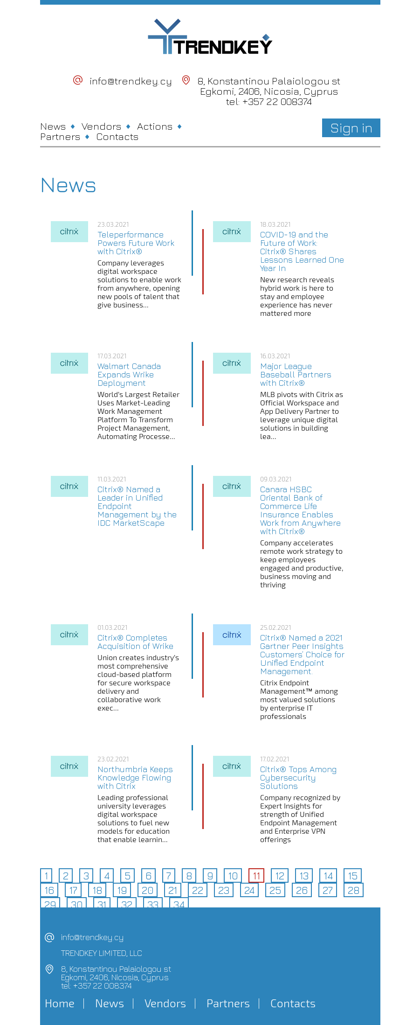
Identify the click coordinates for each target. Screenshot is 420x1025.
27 (328, 890)
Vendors (101, 126)
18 (97, 890)
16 (49, 890)
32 (126, 905)
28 (353, 890)
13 (304, 876)
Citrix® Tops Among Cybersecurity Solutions (298, 777)
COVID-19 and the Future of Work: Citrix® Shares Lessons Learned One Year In (302, 251)
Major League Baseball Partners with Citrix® (295, 374)
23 (223, 890)
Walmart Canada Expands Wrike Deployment (129, 374)
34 (179, 905)
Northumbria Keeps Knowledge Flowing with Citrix (135, 777)
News (53, 126)
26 (302, 890)
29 (50, 905)
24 (249, 890)
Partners (60, 136)
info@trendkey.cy (131, 81)
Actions (154, 126)
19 (122, 890)
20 (147, 890)
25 (275, 890)
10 (233, 876)
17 (73, 890)
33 (152, 905)
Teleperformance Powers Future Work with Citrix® (135, 243)
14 (328, 876)
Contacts (117, 136)
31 (101, 905)
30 (77, 905)
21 (172, 890)
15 (353, 876)
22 (197, 890)
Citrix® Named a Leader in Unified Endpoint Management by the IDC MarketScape (137, 506)
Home (60, 1003)
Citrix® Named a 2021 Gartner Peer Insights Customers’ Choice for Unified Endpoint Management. (302, 655)
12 (279, 876)
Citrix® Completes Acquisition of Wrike (135, 642)
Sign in (351, 127)
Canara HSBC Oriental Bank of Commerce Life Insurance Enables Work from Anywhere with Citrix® (300, 510)
